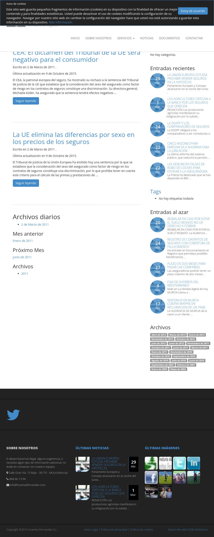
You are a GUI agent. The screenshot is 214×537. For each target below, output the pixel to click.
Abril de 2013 (158, 334)
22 (158, 149)
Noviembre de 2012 (162, 339)
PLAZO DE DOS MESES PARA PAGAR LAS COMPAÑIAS (186, 265)
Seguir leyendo (26, 101)
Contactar (194, 38)
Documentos (169, 38)
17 (158, 305)
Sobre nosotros (98, 38)
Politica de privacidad (114, 529)
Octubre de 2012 (186, 339)
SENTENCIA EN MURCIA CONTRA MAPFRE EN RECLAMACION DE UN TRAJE (186, 303)
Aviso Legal (91, 529)
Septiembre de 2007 (162, 364)
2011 (24, 274)
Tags (155, 191)
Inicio (75, 38)
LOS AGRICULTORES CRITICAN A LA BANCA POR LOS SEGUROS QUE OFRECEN (188, 102)
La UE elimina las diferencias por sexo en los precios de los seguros (74, 138)
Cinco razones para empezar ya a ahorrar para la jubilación (188, 147)
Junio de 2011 (22, 257)
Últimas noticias (92, 448)
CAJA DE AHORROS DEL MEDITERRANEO (183, 284)
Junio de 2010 (196, 360)
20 (158, 224)
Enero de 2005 (159, 369)
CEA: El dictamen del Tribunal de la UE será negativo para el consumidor (77, 56)
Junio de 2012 (176, 343)
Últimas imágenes (162, 448)
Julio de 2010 (179, 360)
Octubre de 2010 (160, 356)
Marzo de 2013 (177, 334)
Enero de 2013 (197, 334)
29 (158, 80)
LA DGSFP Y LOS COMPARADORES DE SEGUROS (188, 125)
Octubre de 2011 (160, 347)
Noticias (146, 38)
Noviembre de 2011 (198, 343)
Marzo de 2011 (200, 347)
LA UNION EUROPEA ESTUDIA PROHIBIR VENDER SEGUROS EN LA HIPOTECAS (187, 78)
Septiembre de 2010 (184, 356)
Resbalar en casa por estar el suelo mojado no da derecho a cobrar (188, 222)
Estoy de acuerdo (193, 11)
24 (158, 128)
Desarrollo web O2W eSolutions (188, 529)
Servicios (126, 38)
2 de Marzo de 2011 (35, 224)
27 (158, 269)
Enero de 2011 (23, 241)
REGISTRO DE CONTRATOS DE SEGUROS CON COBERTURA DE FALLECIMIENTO (188, 243)
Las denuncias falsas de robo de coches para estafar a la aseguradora (187, 167)
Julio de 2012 (158, 343)
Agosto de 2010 (159, 360)
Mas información (60, 22)
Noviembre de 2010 (181, 351)
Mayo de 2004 (178, 369)
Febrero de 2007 (186, 364)
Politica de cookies (141, 529)
